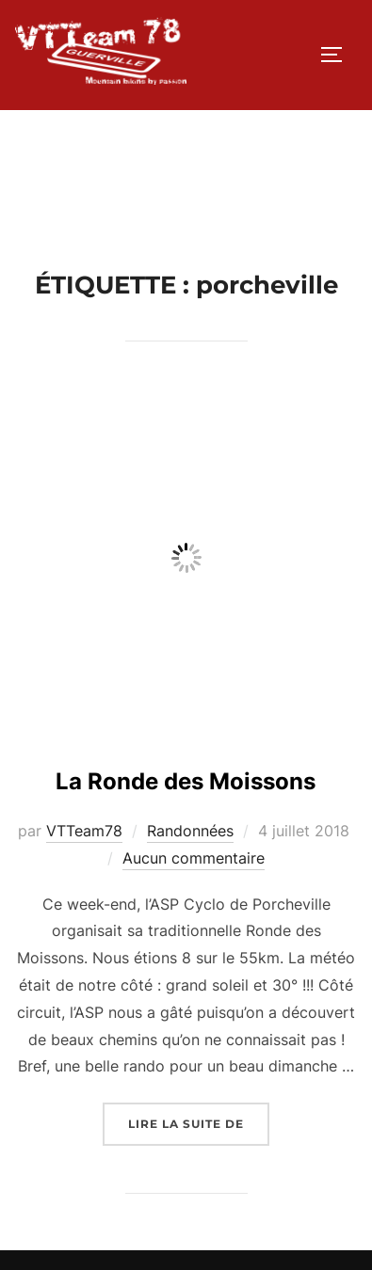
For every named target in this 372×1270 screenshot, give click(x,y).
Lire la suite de (198, 1122)
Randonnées (190, 830)
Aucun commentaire (193, 858)
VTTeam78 (84, 830)
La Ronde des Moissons (185, 781)
